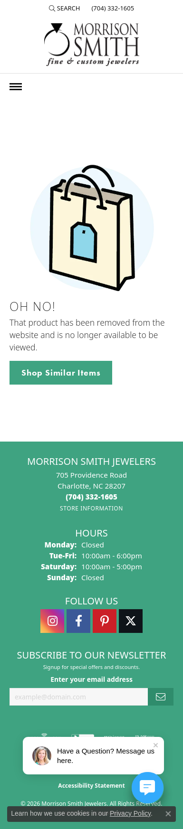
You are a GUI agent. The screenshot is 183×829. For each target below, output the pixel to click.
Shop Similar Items (60, 372)
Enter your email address (91, 679)
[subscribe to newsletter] (160, 697)
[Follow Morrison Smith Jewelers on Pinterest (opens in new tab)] (104, 621)
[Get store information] (91, 508)
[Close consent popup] (168, 814)
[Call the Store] (91, 496)
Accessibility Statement (91, 786)
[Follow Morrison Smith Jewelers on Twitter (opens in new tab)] (131, 621)
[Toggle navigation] (15, 87)
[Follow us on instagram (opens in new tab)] (52, 621)
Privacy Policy (130, 813)
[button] (64, 8)
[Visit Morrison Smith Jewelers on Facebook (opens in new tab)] (78, 621)
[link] (111, 8)
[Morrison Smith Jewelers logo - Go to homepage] (91, 44)
